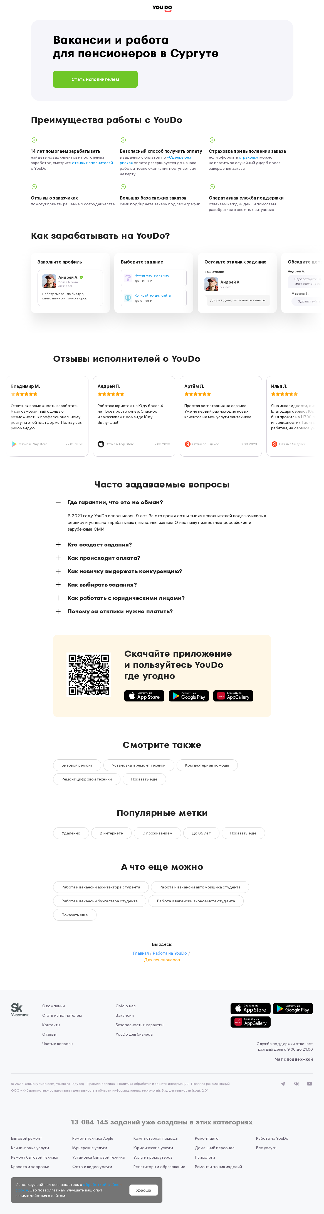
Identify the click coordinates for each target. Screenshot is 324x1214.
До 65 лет (201, 833)
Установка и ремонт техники (139, 765)
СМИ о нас (126, 1005)
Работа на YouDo (272, 1138)
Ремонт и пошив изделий (218, 1166)
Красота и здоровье (30, 1166)
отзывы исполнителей (92, 162)
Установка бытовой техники (98, 1157)
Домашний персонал (215, 1147)
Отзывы (49, 1034)
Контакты (51, 1024)
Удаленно (71, 833)
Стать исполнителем (95, 79)
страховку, (249, 157)
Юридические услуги (153, 1147)
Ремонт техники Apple (92, 1138)
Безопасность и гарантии (140, 1024)
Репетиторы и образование (159, 1166)
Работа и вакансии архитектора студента (101, 887)
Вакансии (125, 1015)
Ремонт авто (207, 1138)
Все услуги (266, 1147)
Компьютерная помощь (207, 765)
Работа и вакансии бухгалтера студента (100, 900)
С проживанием (157, 833)
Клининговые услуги (30, 1147)
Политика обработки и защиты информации (153, 1084)
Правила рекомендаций (210, 1084)
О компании (53, 1005)
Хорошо (143, 1190)
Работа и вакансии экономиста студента (196, 900)
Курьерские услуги (89, 1147)
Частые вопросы (57, 1043)
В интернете (111, 833)
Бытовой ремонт (77, 765)
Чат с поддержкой (294, 1059)
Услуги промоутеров (152, 1157)
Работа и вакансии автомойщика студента (200, 887)
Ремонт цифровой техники (87, 779)
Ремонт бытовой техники (34, 1157)
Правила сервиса (101, 1084)
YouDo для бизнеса (134, 1034)
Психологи (205, 1157)
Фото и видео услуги (92, 1166)
